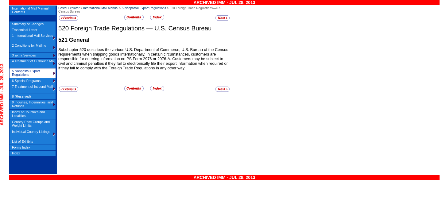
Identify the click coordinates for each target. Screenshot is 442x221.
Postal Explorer (68, 8)
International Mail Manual (100, 8)
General (79, 40)
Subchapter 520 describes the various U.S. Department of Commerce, (119, 49)
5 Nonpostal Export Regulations (144, 8)
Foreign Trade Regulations (108, 28)
